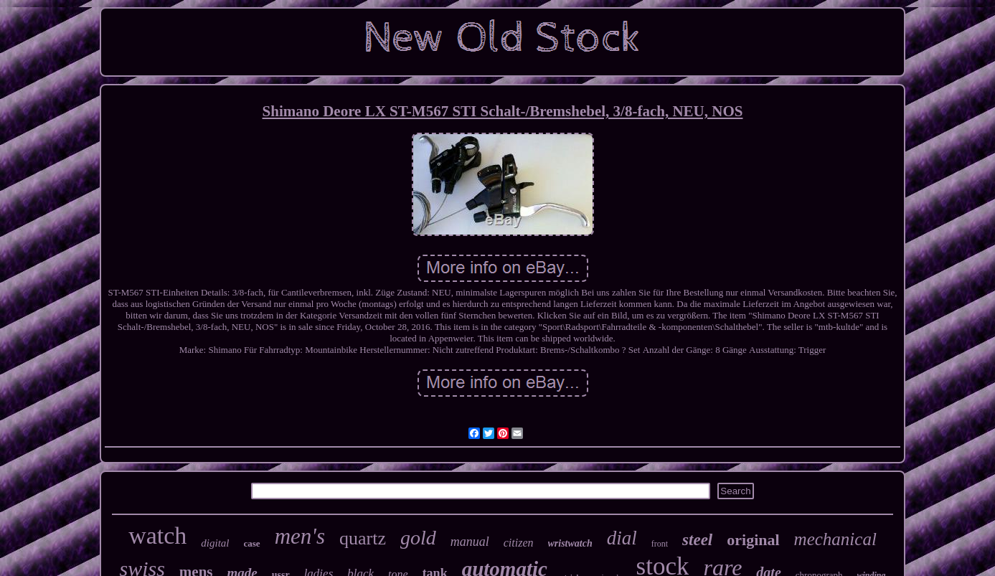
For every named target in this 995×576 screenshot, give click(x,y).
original (753, 540)
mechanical (835, 539)
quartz (362, 538)
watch (157, 535)
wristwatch (570, 543)
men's (300, 536)
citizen (519, 543)
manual (470, 541)
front (659, 544)
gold (418, 538)
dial (622, 538)
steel (697, 540)
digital (215, 543)
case (252, 543)
